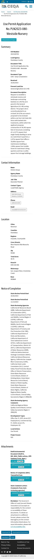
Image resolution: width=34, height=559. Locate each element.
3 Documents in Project (8, 40)
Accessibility (21, 545)
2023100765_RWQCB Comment (21, 494)
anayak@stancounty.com (19, 209)
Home (3, 12)
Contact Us (24, 1)
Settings (30, 1)
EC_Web (17, 461)
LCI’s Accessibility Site (18, 527)
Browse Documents (23, 548)
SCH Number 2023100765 (20, 12)
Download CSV (6, 532)
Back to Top (5, 542)
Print (12, 537)
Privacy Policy (5, 545)
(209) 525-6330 (16, 203)
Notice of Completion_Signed (21, 479)
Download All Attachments (20, 532)
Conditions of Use (23, 542)
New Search (5, 537)
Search (9, 12)
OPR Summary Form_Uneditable (21, 466)
